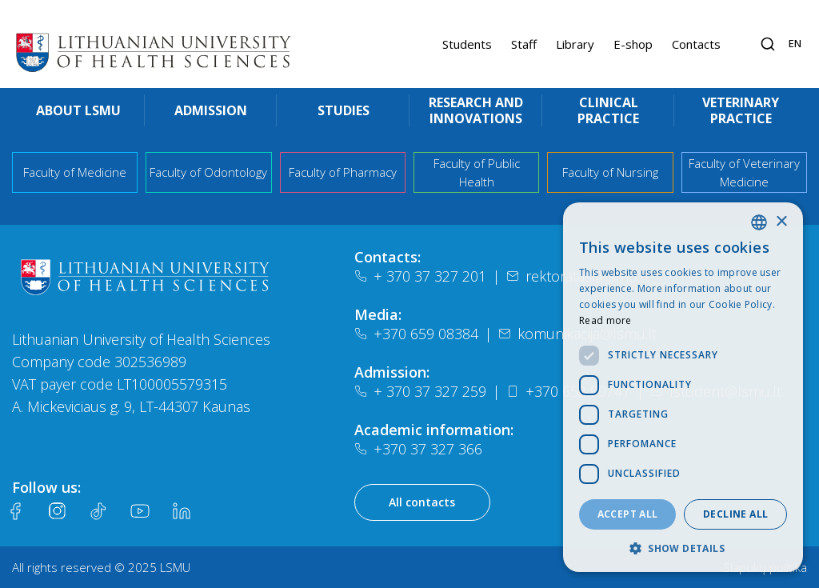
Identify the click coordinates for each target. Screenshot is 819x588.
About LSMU (78, 110)
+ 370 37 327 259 (420, 391)
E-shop (633, 44)
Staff (524, 44)
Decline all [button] (735, 514)
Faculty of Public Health (476, 172)
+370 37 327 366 (418, 448)
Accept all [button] (627, 514)
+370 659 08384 (416, 333)
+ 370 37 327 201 (420, 276)
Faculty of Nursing (610, 172)
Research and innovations (476, 110)
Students (467, 44)
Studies (344, 110)
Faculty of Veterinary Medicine (744, 172)
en (795, 43)
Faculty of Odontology (208, 172)
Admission (210, 110)
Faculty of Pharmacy (343, 172)
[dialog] (683, 387)
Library (575, 44)
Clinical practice (608, 110)
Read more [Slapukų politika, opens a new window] (605, 320)
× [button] (781, 222)
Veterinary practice (740, 110)
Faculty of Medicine (74, 172)
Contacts (696, 44)
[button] (683, 548)
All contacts (422, 502)
